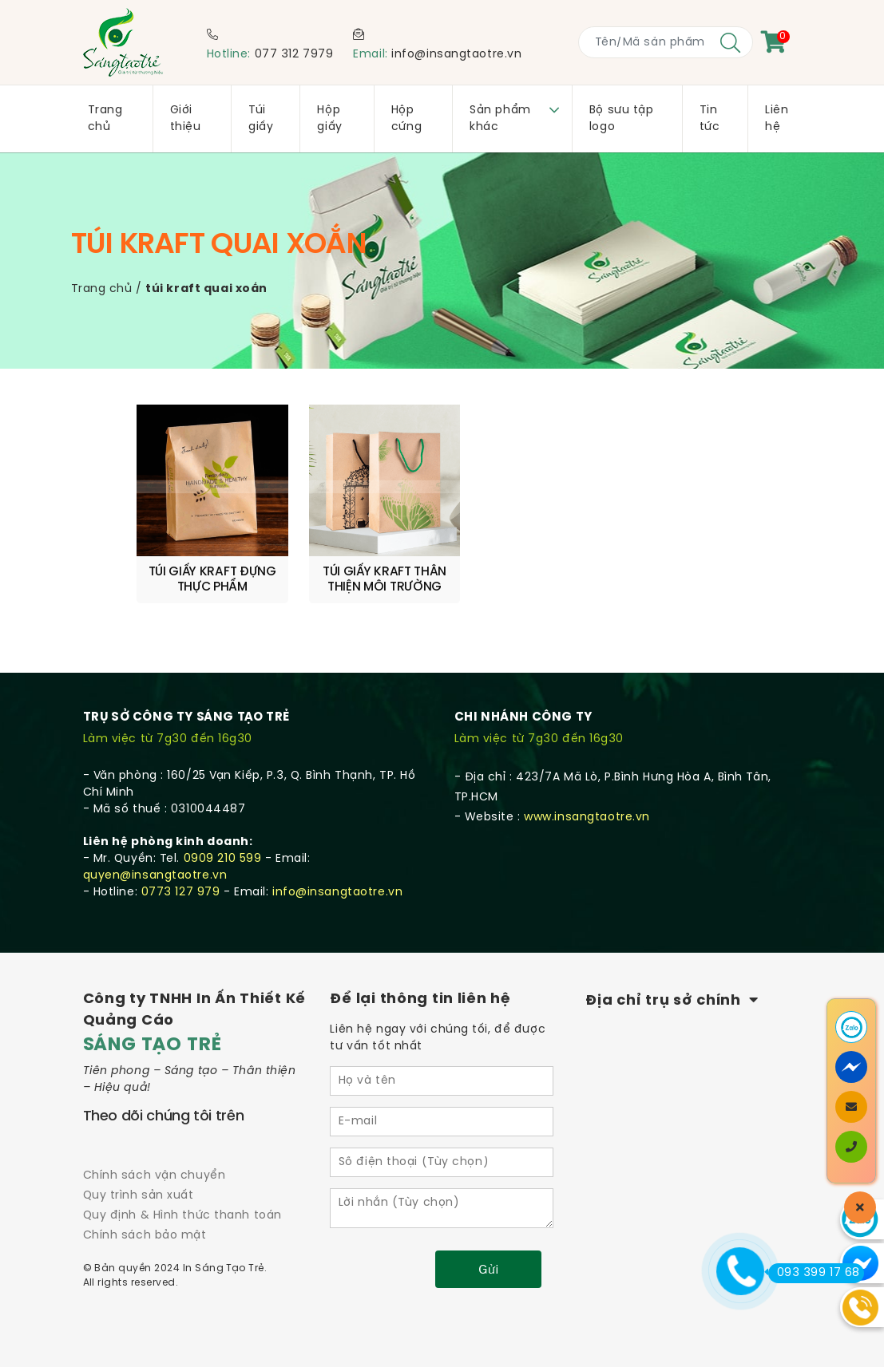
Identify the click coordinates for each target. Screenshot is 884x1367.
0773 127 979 (180, 876)
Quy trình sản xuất (138, 1179)
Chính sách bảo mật (145, 1219)
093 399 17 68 (814, 1272)
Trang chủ (102, 289)
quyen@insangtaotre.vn (155, 859)
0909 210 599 (223, 842)
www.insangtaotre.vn (587, 801)
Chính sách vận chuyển (154, 1159)
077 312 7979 (294, 55)
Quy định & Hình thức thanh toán (182, 1199)
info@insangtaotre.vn (456, 55)
